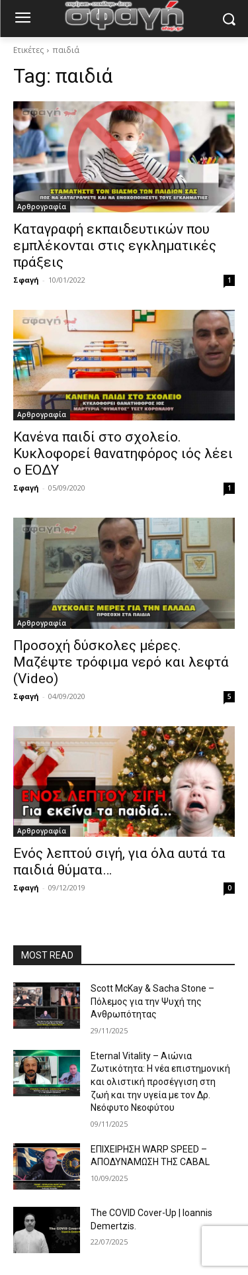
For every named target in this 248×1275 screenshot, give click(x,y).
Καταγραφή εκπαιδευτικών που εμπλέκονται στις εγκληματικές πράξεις (114, 245)
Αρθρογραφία (41, 206)
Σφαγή (26, 280)
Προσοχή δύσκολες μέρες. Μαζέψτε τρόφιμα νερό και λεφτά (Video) (121, 662)
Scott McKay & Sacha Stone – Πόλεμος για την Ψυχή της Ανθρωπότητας (152, 1001)
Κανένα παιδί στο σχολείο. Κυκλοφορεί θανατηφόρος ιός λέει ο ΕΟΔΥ (123, 453)
